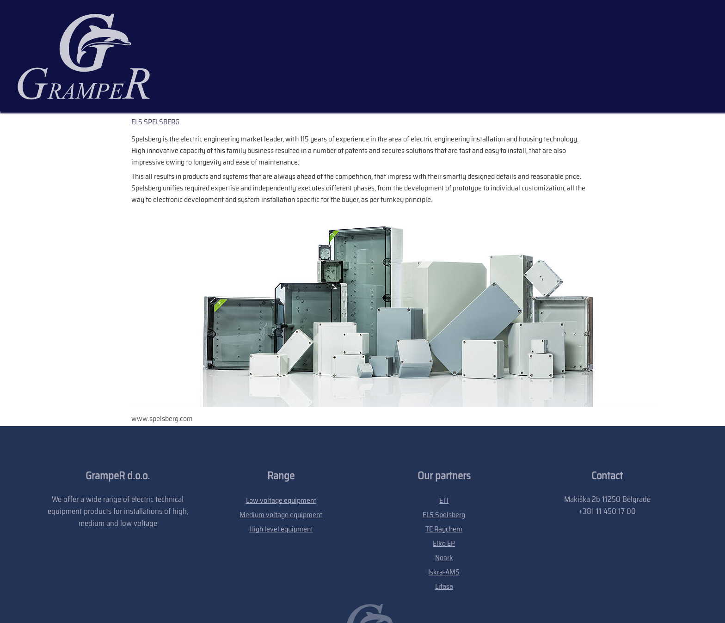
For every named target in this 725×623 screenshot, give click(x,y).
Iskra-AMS (444, 506)
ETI (444, 434)
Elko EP (444, 477)
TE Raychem (443, 463)
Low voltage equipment (281, 434)
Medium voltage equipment (281, 449)
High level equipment (281, 463)
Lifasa (444, 520)
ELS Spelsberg (444, 449)
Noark (444, 492)
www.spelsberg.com (162, 353)
